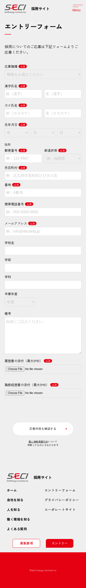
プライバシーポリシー (61, 500)
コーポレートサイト (60, 509)
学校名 (9, 242)
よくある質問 (17, 529)
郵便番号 (16, 150)
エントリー (60, 543)
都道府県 (55, 150)
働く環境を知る (18, 519)
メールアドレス (20, 223)
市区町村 (16, 167)
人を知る (13, 509)
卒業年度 (11, 293)
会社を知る (15, 500)
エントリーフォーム (60, 490)
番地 (12, 184)
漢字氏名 (16, 86)
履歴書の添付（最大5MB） (28, 360)
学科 (8, 276)
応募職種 (16, 66)
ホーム (12, 490)
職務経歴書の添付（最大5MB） (31, 384)
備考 (8, 313)
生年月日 (16, 124)
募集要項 (26, 543)
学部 (8, 259)
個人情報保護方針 (38, 441)
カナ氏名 (16, 105)
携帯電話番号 (19, 204)
